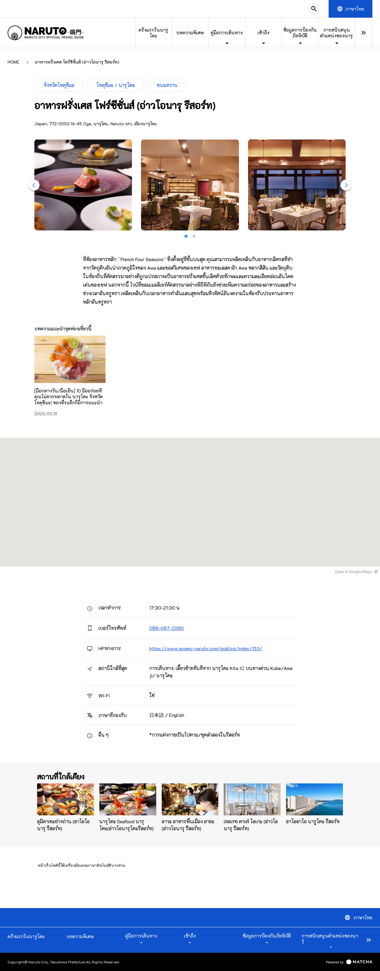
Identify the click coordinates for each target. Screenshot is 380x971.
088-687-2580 (166, 628)
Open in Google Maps (353, 571)
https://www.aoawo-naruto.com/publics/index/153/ (205, 648)
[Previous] (34, 185)
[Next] (345, 185)
